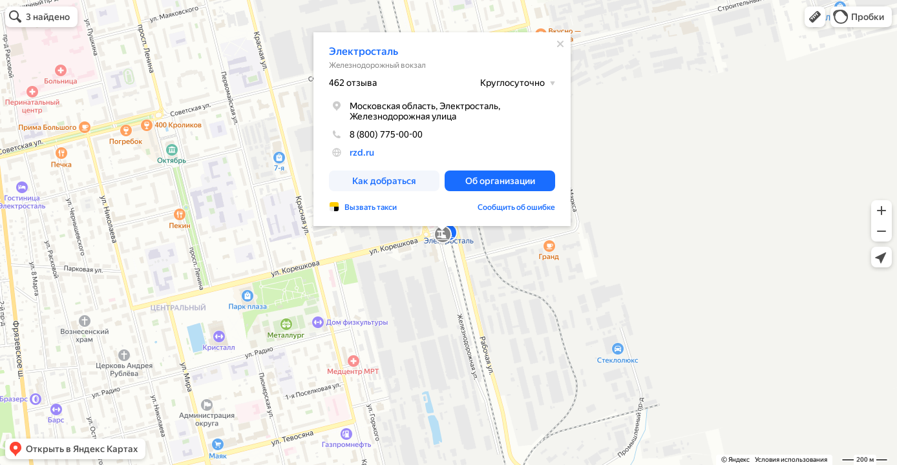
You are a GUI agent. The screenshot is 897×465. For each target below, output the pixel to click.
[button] (815, 16)
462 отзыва (353, 83)
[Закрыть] (560, 44)
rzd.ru (362, 152)
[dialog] (442, 129)
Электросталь (363, 51)
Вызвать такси (370, 207)
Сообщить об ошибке (516, 207)
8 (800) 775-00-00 (376, 134)
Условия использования (791, 459)
